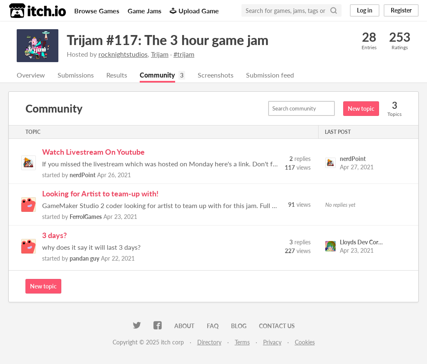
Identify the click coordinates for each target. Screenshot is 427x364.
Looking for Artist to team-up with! (100, 193)
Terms (242, 342)
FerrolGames (86, 216)
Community (157, 75)
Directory (209, 342)
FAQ (213, 325)
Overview (31, 75)
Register (401, 10)
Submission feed (270, 75)
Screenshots (216, 75)
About (184, 325)
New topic (361, 108)
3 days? (54, 235)
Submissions (76, 75)
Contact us (277, 325)
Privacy (272, 342)
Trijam (159, 54)
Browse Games (96, 11)
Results (116, 75)
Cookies (305, 342)
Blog (238, 325)
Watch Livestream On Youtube (93, 151)
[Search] (334, 10)
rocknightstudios (123, 54)
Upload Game (194, 11)
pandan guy (84, 258)
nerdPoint (82, 174)
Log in (364, 10)
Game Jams (144, 11)
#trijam (183, 54)
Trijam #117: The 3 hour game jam (168, 40)
